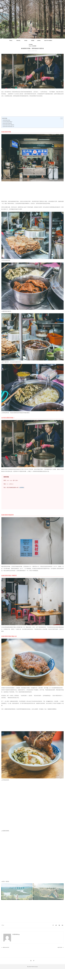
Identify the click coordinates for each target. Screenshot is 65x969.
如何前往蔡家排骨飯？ (8, 121)
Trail (10, 40)
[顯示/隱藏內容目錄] (60, 118)
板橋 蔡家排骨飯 (6, 120)
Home (32, 40)
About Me (60, 1)
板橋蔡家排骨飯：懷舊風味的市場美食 (32, 48)
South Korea (48, 40)
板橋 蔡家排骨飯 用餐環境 (8, 124)
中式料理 (34, 46)
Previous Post (6, 947)
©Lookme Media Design (32, 966)
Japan (38, 40)
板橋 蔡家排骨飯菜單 (7, 123)
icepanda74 (16, 934)
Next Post (59, 947)
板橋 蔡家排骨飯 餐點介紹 (8, 126)
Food (25, 40)
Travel (18, 40)
